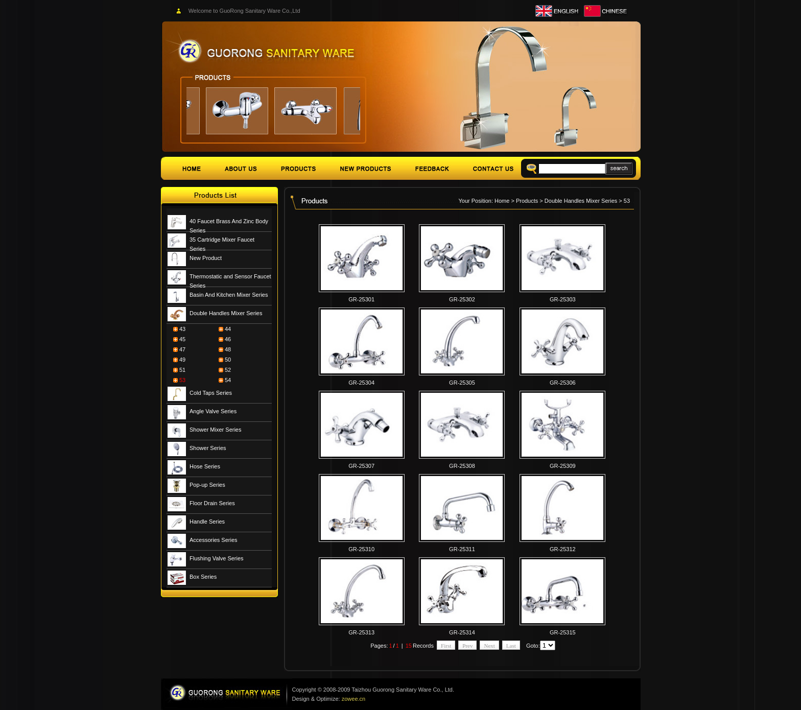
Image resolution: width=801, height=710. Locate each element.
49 (182, 360)
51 (182, 370)
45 (182, 339)
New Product (206, 258)
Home (501, 201)
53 (182, 380)
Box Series (203, 577)
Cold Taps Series (211, 393)
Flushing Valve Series (217, 558)
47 (182, 349)
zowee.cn (353, 699)
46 (228, 339)
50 (228, 360)
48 (228, 349)
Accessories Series (214, 540)
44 (228, 329)
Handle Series (207, 521)
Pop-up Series (207, 485)
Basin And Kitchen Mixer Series (229, 295)
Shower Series (208, 448)
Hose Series (205, 466)
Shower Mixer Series (215, 430)
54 (228, 380)
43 (182, 329)
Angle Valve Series (213, 411)
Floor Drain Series (212, 503)
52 (228, 370)
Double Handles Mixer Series (226, 313)
